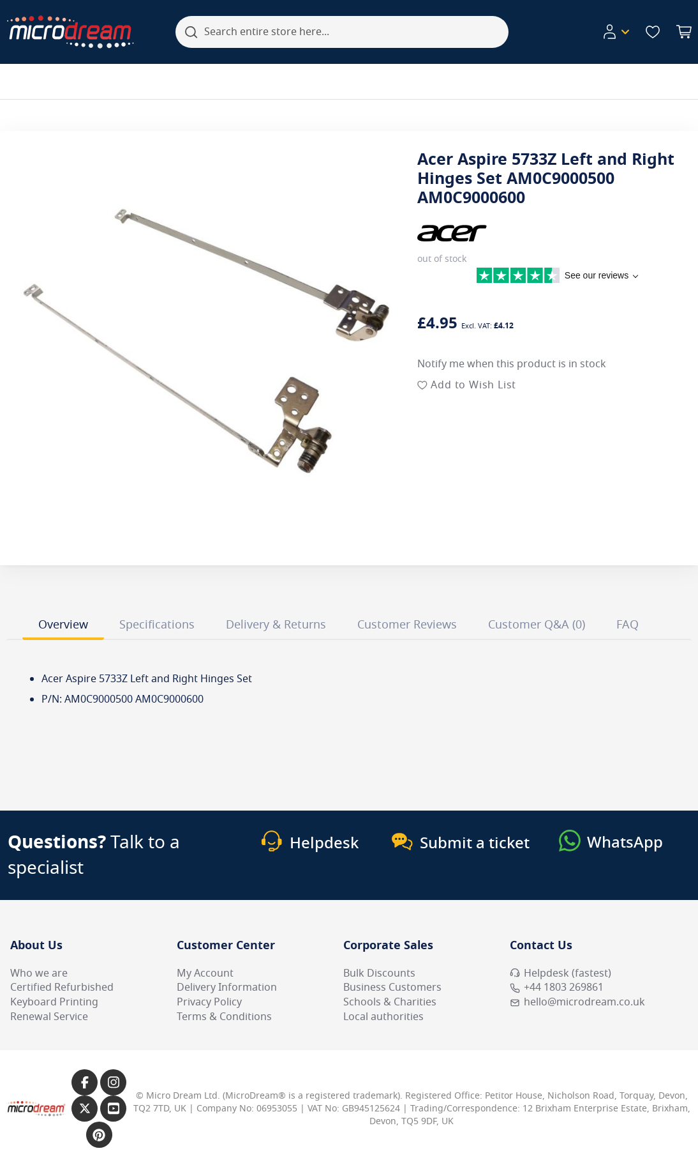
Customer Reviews (407, 624)
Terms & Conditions (224, 1017)
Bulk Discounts (379, 973)
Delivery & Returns (276, 624)
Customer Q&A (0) (536, 624)
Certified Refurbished (62, 987)
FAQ (627, 624)
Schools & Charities (389, 1002)
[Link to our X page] (84, 1108)
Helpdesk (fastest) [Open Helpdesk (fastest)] (560, 973)
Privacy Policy (209, 1002)
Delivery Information (227, 987)
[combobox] (342, 32)
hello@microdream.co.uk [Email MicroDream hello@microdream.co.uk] (577, 1002)
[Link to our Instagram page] (113, 1082)
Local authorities (383, 1017)
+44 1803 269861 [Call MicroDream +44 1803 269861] (557, 987)
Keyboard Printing (54, 1002)
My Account (205, 973)
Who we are (39, 973)
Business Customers (392, 987)
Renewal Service (49, 1017)
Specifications (157, 624)
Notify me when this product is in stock (511, 364)
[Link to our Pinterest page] (99, 1135)
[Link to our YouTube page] (113, 1108)
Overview (63, 624)
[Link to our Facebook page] (84, 1082)
